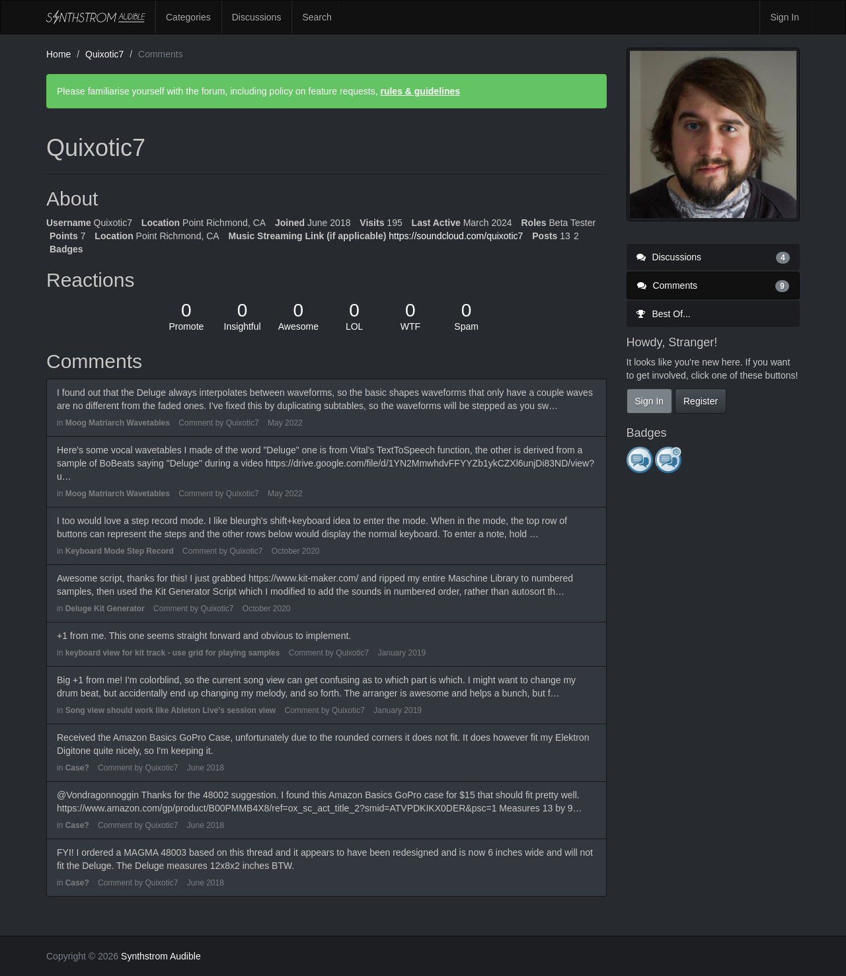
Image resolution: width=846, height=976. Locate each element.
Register (700, 401)
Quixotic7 (242, 423)
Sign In (784, 17)
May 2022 (285, 423)
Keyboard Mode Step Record (119, 551)
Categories (188, 17)
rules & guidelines (420, 91)
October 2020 (296, 551)
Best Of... (663, 314)
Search (316, 17)
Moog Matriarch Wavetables (117, 423)
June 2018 (205, 767)
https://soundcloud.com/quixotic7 (456, 236)
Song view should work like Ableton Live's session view (170, 710)
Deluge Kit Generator (105, 608)
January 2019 (402, 652)
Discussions (257, 17)
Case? (77, 767)
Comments (713, 285)
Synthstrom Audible (95, 17)
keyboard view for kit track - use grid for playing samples (172, 652)
